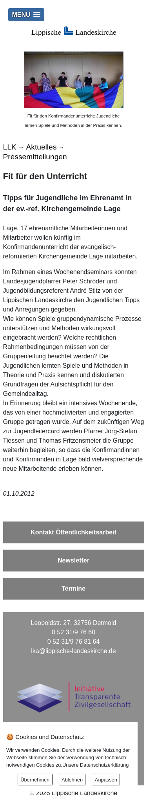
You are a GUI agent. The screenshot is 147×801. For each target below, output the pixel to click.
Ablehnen (72, 780)
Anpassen (106, 780)
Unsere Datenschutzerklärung (95, 765)
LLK (9, 147)
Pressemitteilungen (35, 157)
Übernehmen (34, 780)
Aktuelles (41, 147)
